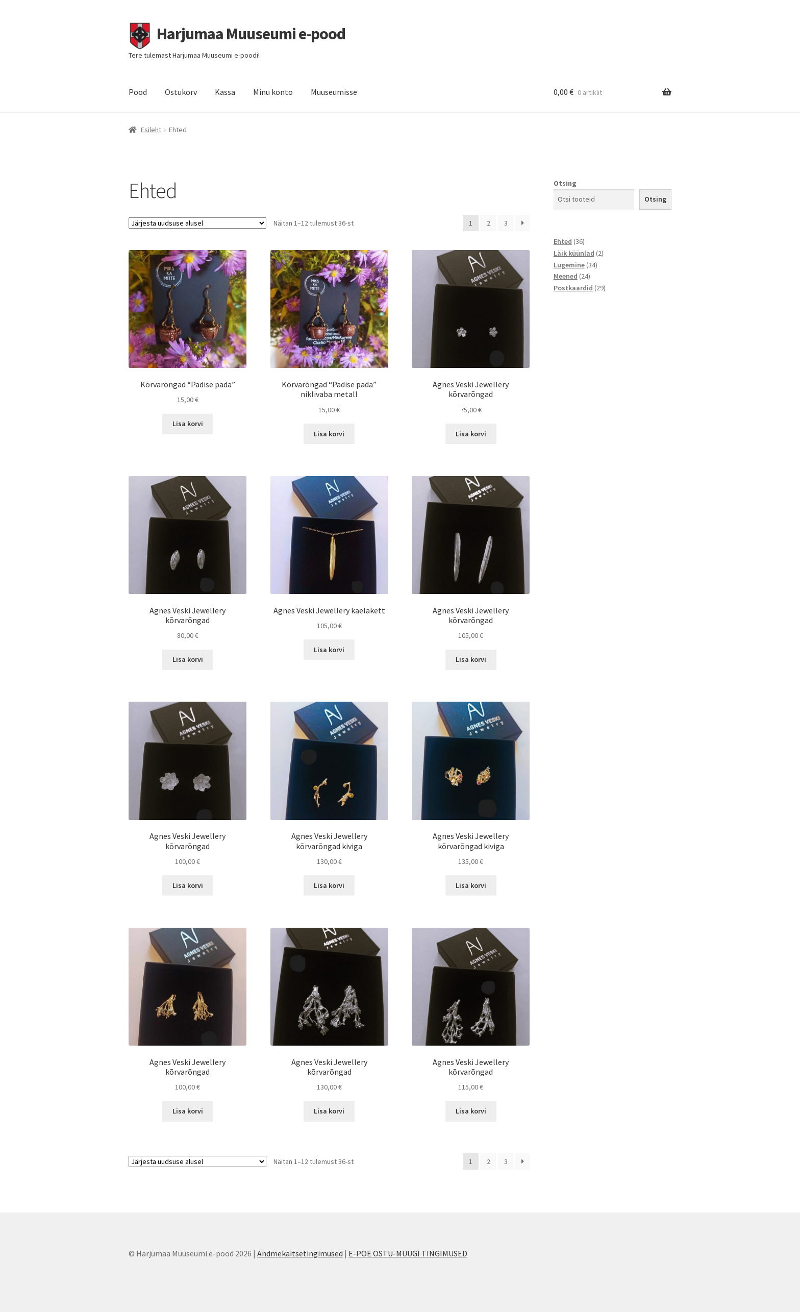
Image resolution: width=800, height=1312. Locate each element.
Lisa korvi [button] (187, 423)
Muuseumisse (334, 92)
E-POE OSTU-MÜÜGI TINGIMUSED (407, 1253)
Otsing (565, 183)
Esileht (151, 129)
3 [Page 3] (506, 223)
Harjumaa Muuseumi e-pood (251, 33)
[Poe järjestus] (197, 223)
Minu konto (273, 92)
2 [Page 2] (488, 223)
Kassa (225, 92)
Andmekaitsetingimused (300, 1253)
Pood (138, 92)
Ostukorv (181, 92)
